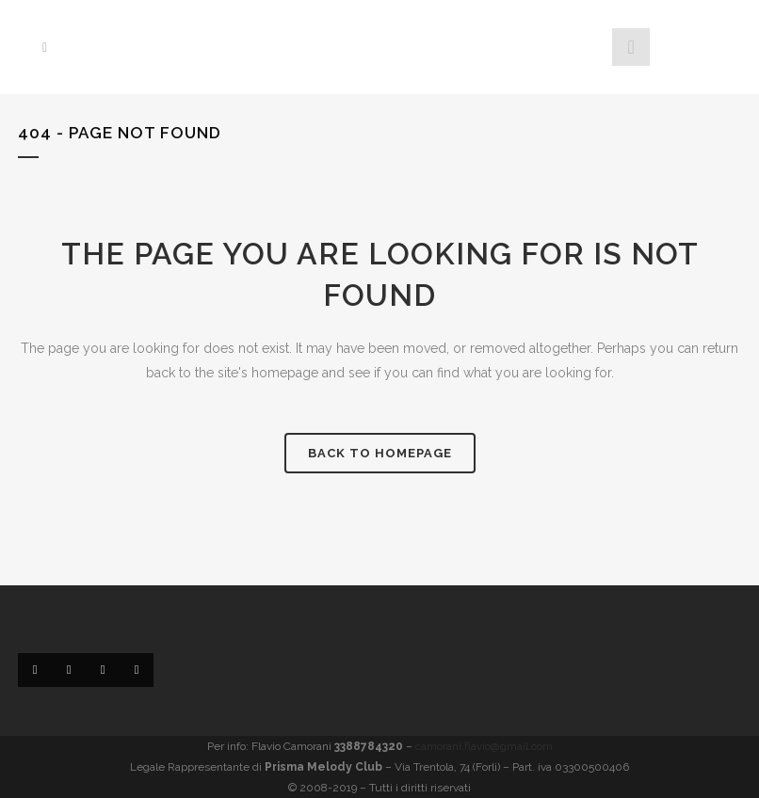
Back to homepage (380, 453)
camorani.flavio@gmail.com (484, 746)
